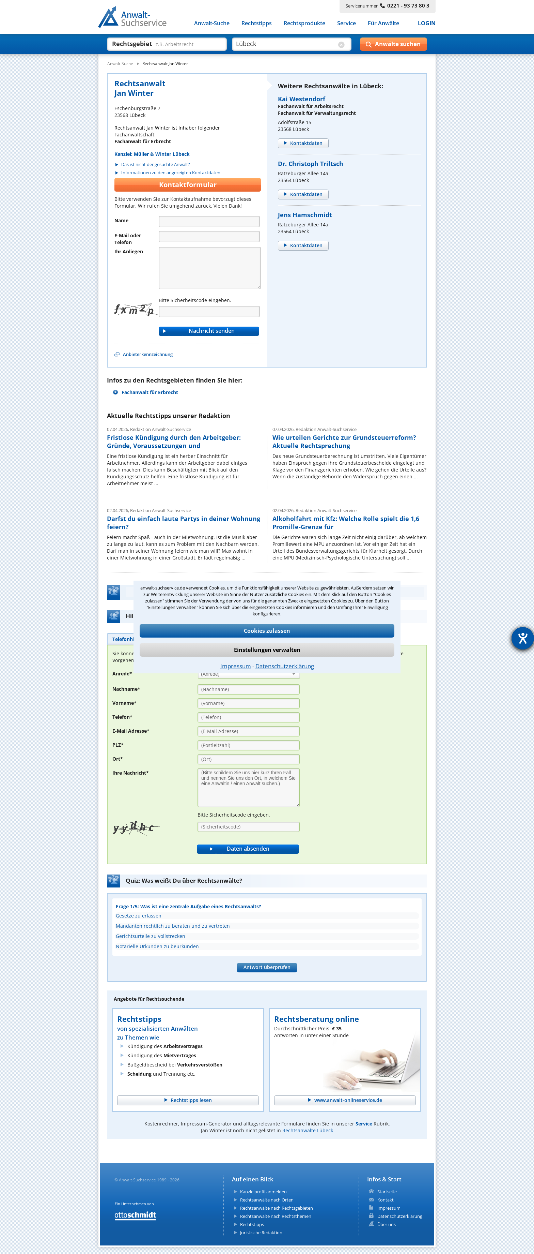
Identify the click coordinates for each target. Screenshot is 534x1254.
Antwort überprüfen (267, 967)
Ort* (117, 759)
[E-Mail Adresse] (249, 731)
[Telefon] (209, 236)
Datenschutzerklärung (284, 666)
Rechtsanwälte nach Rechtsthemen (275, 1216)
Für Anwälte (383, 23)
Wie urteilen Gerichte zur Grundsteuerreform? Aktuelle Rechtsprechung (344, 441)
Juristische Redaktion (261, 1232)
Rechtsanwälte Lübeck (307, 1130)
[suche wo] (285, 43)
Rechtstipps (256, 23)
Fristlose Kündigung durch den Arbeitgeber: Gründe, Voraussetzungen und (174, 441)
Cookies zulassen (267, 631)
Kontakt (385, 1200)
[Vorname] (249, 703)
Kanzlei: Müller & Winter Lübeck (152, 154)
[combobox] (249, 674)
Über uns (386, 1224)
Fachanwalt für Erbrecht (150, 392)
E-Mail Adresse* (131, 731)
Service (346, 23)
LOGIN (427, 23)
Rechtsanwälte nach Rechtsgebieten (276, 1208)
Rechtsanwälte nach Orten (267, 1200)
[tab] (126, 639)
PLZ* (118, 745)
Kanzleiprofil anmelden (263, 1191)
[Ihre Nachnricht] (249, 787)
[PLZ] (249, 745)
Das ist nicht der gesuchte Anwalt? (155, 164)
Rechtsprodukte (304, 23)
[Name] (209, 221)
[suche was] (160, 43)
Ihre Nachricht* (130, 773)
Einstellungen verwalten (267, 650)
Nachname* (126, 689)
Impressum (235, 666)
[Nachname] (249, 689)
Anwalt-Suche (212, 23)
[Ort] (249, 759)
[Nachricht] (210, 268)
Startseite (387, 1192)
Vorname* (124, 703)
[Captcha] (209, 311)
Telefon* (122, 717)
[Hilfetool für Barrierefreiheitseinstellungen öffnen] (523, 638)
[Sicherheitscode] (249, 827)
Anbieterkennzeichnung (148, 354)
